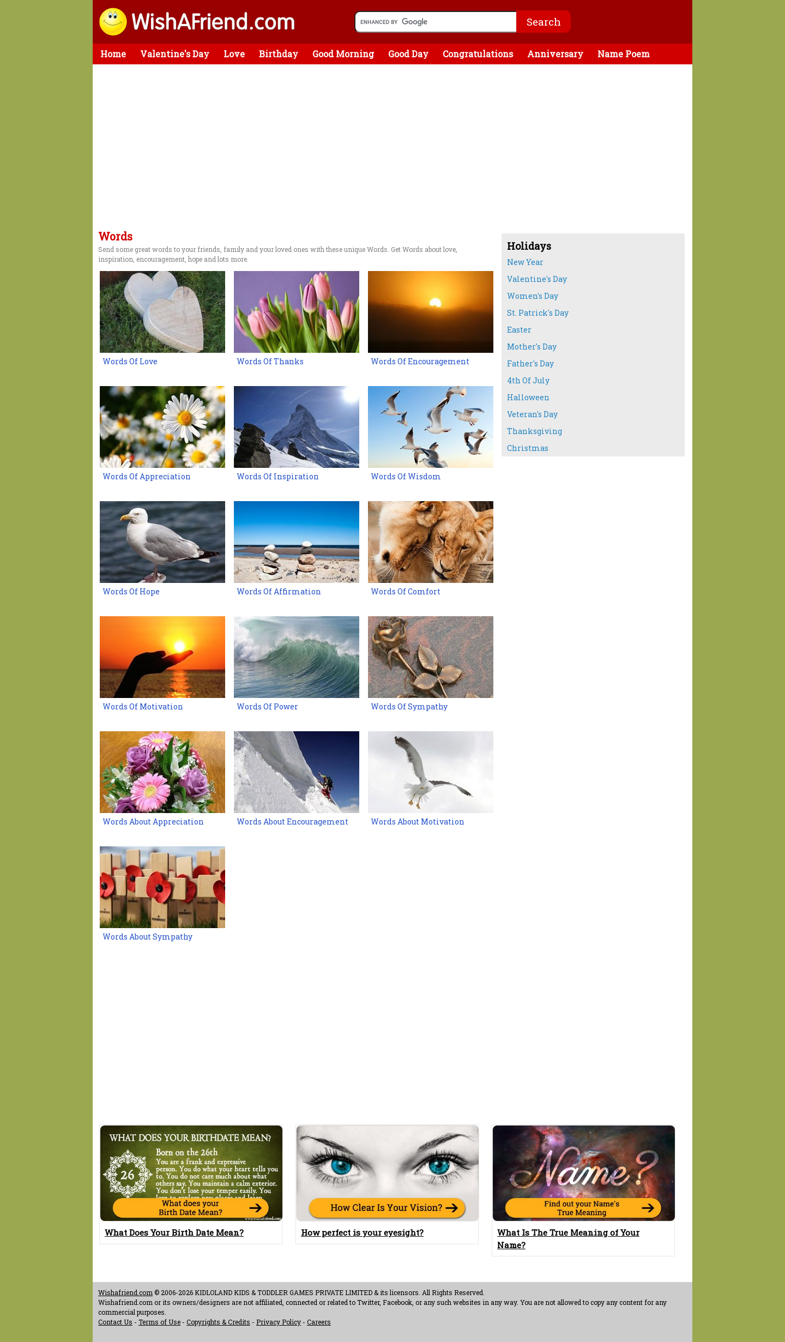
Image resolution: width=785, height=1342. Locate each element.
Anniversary (555, 53)
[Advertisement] (294, 149)
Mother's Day (532, 346)
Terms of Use (159, 1321)
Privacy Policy (278, 1321)
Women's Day (532, 296)
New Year (525, 262)
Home (113, 53)
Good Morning (343, 53)
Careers (319, 1321)
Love (234, 53)
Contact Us (115, 1321)
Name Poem (623, 53)
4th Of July (528, 380)
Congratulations (478, 53)
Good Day (408, 53)
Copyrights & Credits (218, 1321)
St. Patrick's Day (538, 313)
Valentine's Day (174, 53)
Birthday (278, 53)
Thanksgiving (534, 431)
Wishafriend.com (125, 1292)
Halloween (528, 397)
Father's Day (530, 363)
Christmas (527, 448)
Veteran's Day (532, 414)
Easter (519, 329)
